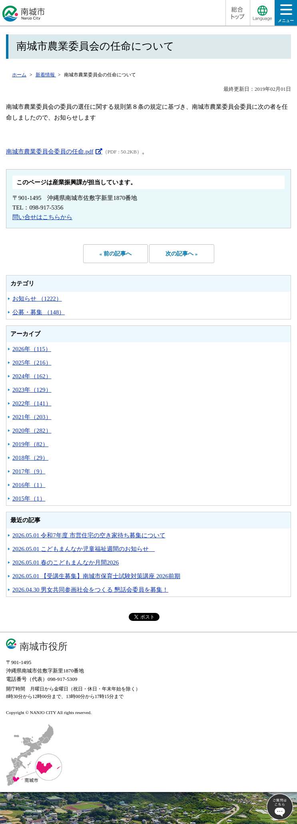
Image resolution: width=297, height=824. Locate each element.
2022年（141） (32, 403)
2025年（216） (32, 362)
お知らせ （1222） (37, 298)
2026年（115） (31, 349)
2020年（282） (32, 430)
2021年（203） (32, 417)
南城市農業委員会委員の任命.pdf (50, 151)
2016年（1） (29, 485)
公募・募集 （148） (38, 312)
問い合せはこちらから (42, 217)
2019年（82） (30, 444)
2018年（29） (30, 458)
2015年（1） (29, 498)
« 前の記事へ (116, 254)
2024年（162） (32, 376)
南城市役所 (44, 646)
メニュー (286, 16)
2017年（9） (29, 471)
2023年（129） (32, 390)
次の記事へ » (181, 254)
